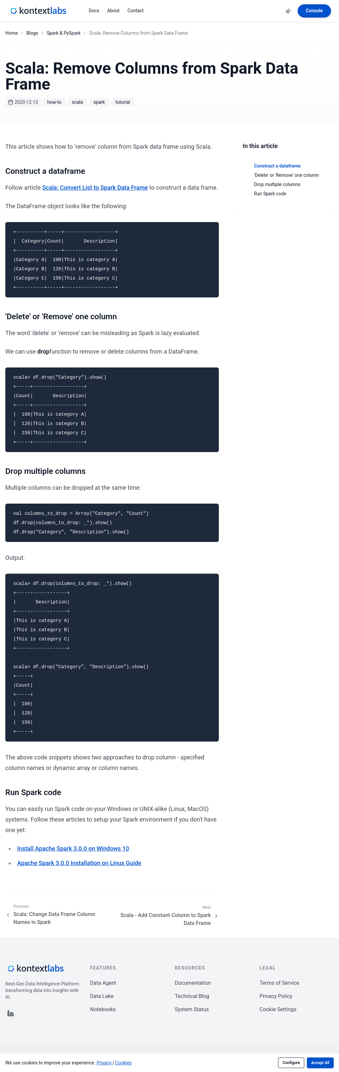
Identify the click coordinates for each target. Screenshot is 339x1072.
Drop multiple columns (277, 184)
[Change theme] (288, 11)
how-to (54, 102)
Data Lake (102, 996)
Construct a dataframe (277, 166)
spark (99, 102)
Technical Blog (192, 996)
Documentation (193, 983)
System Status (192, 1009)
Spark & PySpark (63, 33)
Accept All (320, 1062)
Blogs (32, 33)
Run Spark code (270, 193)
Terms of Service (279, 983)
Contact (135, 10)
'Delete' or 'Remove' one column (286, 175)
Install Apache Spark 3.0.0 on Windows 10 (73, 848)
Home (11, 33)
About (113, 10)
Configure (291, 1062)
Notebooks (103, 1009)
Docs (94, 10)
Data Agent (103, 983)
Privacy (105, 1062)
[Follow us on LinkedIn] (10, 1013)
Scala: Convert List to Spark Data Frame (95, 187)
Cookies (123, 1062)
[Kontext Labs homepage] (38, 11)
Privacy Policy (276, 996)
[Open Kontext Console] (314, 11)
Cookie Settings (278, 1009)
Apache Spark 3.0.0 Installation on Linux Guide (79, 863)
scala (77, 102)
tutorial (123, 102)
